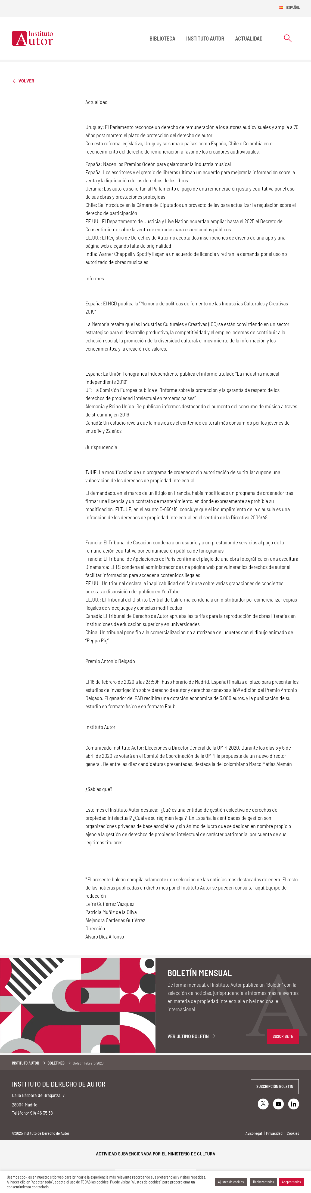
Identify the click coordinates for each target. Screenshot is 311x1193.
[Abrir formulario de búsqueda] (288, 38)
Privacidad (274, 1133)
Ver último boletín (191, 1036)
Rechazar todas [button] (263, 1182)
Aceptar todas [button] (291, 1182)
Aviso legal (253, 1133)
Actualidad (249, 38)
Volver (23, 80)
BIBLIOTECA (162, 38)
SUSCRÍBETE (283, 1036)
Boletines (56, 1063)
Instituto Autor (205, 38)
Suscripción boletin (274, 1086)
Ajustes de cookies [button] (231, 1182)
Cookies (293, 1133)
